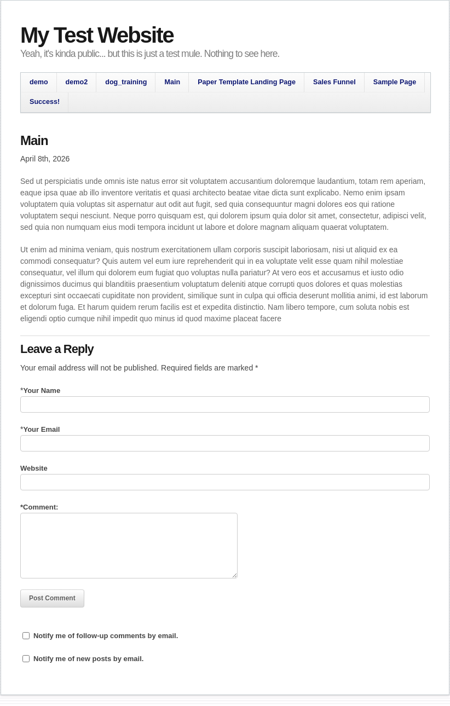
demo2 (77, 82)
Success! (45, 102)
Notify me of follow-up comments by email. (105, 636)
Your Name (41, 390)
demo (39, 82)
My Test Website (97, 35)
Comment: (39, 507)
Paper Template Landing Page (247, 82)
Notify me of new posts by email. (88, 659)
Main (172, 82)
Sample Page (394, 82)
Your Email (41, 429)
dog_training (126, 82)
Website (34, 468)
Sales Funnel (334, 82)
